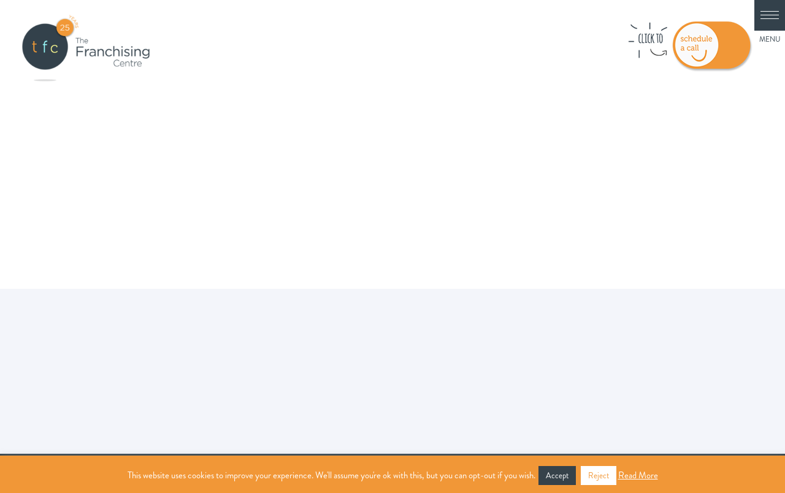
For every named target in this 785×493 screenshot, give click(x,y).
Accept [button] (557, 475)
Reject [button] (598, 475)
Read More (638, 475)
